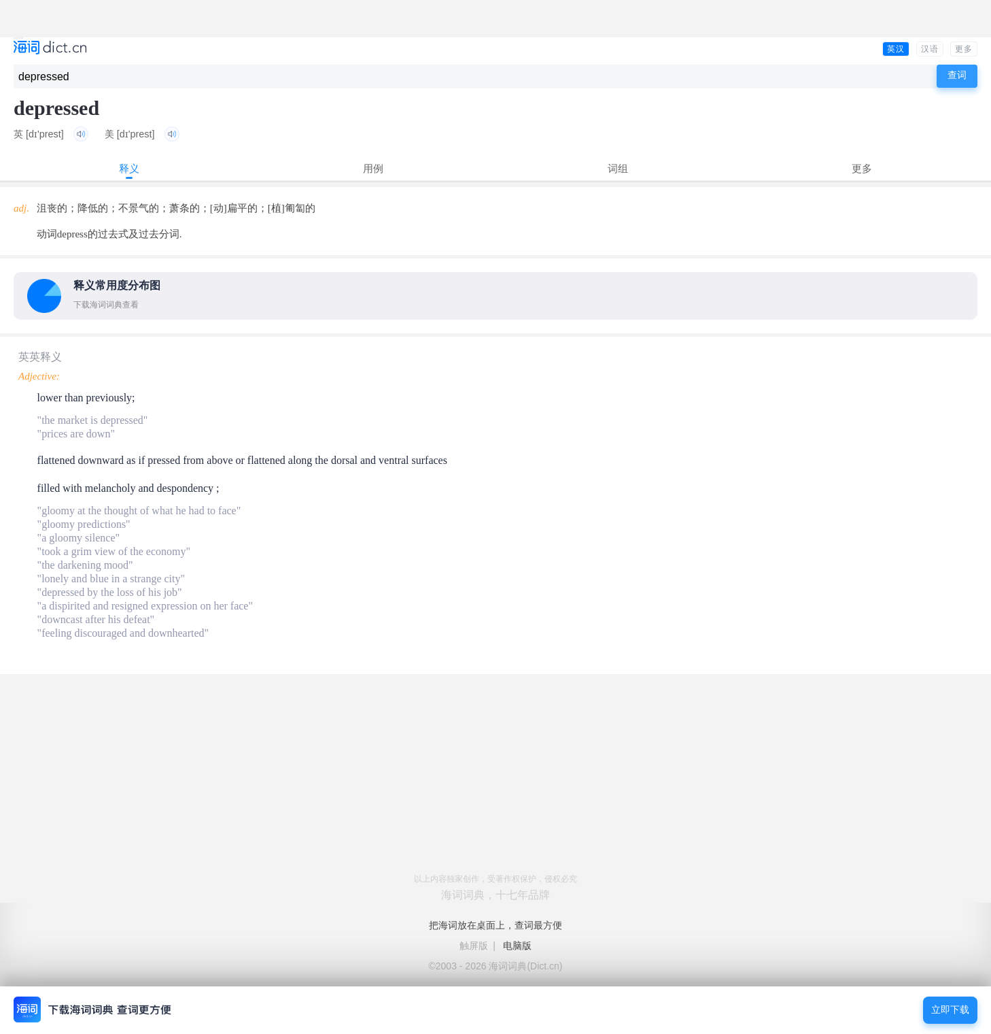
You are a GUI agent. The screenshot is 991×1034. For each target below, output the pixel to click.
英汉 (896, 49)
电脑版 (517, 945)
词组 (618, 168)
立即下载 (950, 1010)
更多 (964, 49)
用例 (373, 168)
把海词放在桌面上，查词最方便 (495, 925)
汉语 (930, 49)
